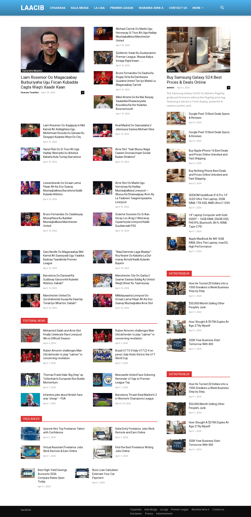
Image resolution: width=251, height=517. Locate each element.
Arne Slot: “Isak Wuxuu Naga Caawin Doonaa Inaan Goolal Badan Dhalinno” (132, 152)
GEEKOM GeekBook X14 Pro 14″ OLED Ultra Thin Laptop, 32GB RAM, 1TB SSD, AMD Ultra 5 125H (209, 198)
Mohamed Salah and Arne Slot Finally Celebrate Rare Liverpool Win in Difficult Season (62, 334)
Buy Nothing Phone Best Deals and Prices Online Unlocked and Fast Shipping (208, 174)
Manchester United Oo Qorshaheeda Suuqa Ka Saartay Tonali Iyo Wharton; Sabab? (63, 299)
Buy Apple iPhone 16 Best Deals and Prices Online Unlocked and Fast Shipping (208, 154)
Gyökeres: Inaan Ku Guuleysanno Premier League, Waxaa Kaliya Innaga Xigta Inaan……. (136, 56)
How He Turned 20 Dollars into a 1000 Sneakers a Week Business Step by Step (209, 287)
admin (170, 87)
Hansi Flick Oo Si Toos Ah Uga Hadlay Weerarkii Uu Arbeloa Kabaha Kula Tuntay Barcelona (62, 152)
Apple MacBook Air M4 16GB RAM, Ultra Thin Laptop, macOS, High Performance (208, 242)
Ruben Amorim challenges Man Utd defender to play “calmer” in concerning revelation (135, 334)
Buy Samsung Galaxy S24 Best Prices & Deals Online (194, 80)
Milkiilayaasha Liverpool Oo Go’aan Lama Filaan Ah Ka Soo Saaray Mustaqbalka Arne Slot (134, 299)
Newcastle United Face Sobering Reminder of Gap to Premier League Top (135, 378)
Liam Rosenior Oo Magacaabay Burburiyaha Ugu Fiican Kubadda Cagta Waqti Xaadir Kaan (50, 82)
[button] (222, 8)
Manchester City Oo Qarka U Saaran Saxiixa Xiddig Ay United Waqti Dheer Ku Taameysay (135, 279)
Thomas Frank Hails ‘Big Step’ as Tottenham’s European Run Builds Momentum (64, 378)
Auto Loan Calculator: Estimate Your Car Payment (105, 473)
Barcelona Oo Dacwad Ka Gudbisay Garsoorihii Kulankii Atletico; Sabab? (60, 279)
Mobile (171, 70)
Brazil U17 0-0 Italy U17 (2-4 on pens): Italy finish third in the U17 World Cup (135, 354)
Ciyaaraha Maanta (31, 70)
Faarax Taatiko (30, 92)
